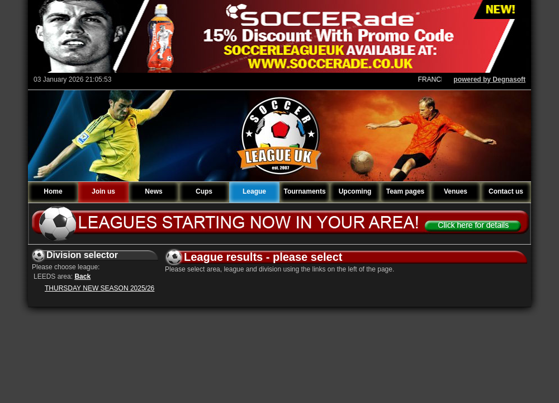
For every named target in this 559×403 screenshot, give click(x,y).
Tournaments (304, 191)
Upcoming (355, 191)
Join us (103, 191)
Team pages (405, 191)
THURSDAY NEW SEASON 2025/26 (99, 288)
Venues (455, 191)
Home (53, 191)
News (153, 191)
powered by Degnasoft (489, 79)
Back (82, 276)
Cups (204, 191)
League (254, 191)
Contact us (506, 191)
